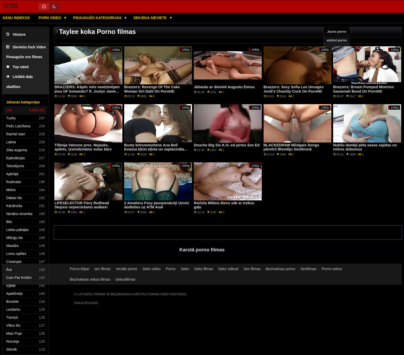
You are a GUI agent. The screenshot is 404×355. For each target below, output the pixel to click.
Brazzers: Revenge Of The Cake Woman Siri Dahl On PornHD (152, 89)
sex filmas (102, 269)
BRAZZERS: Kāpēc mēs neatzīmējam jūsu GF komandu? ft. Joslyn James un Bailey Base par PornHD (87, 91)
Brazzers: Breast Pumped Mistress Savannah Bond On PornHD (363, 89)
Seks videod (228, 269)
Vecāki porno (126, 269)
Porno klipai (79, 269)
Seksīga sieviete (150, 18)
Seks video (151, 269)
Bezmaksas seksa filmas (90, 279)
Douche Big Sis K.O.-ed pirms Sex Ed (226, 145)
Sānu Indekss (16, 18)
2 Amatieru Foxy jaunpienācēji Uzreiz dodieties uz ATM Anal (156, 205)
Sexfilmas (308, 269)
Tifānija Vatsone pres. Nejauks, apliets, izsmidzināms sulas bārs (83, 147)
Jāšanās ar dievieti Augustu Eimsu (224, 87)
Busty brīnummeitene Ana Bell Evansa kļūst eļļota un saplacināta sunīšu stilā (154, 149)
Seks (185, 269)
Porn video (50, 18)
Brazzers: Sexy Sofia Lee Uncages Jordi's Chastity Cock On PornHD (294, 89)
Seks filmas (203, 269)
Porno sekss (332, 269)
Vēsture (16, 35)
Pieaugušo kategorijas (97, 18)
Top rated (17, 67)
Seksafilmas (125, 279)
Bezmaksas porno (280, 269)
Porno (170, 269)
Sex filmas (251, 269)
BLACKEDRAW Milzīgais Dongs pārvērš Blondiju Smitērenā (291, 147)
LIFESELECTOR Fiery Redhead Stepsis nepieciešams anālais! (81, 205)
